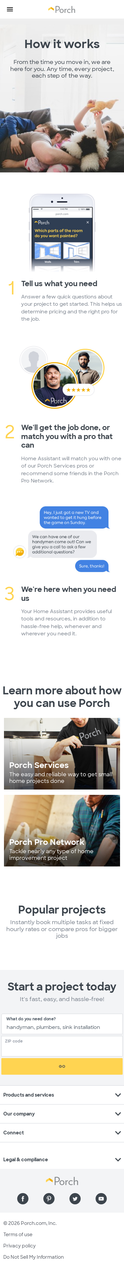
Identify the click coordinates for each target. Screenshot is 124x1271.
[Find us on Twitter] (75, 1198)
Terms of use (17, 1235)
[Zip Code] (64, 1049)
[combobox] (62, 1024)
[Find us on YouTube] (101, 1198)
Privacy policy (19, 1246)
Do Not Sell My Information (33, 1257)
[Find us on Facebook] (22, 1198)
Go (62, 1066)
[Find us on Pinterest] (49, 1198)
